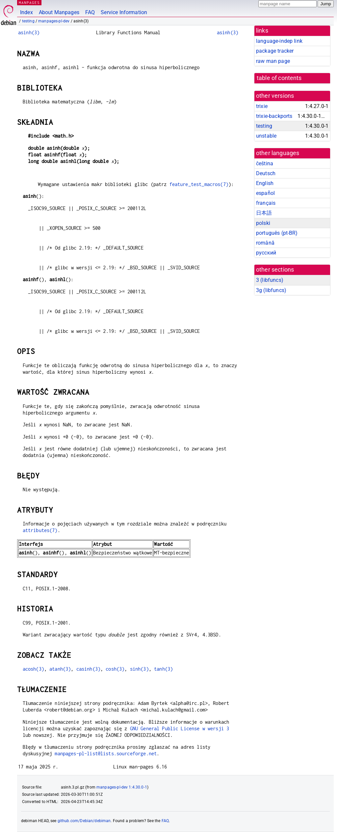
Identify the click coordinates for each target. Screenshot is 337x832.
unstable (266, 136)
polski (263, 223)
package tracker (275, 51)
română (265, 243)
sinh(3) (139, 669)
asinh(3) (28, 32)
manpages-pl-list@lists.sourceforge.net (106, 753)
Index (26, 12)
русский (266, 253)
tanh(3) (163, 669)
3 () (269, 280)
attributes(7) (40, 530)
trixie (262, 106)
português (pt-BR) (277, 233)
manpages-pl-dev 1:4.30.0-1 (121, 787)
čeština (264, 163)
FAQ (90, 12)
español (265, 193)
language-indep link (279, 41)
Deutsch (265, 173)
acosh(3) (33, 669)
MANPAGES (29, 2)
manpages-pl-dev (53, 21)
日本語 (264, 213)
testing (28, 21)
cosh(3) (115, 669)
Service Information (124, 12)
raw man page (273, 61)
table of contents (279, 78)
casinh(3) (88, 669)
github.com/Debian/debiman (84, 821)
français (265, 203)
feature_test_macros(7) (198, 184)
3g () (271, 290)
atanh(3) (60, 669)
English (264, 183)
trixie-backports (274, 116)
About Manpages (59, 12)
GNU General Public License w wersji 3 (179, 728)
